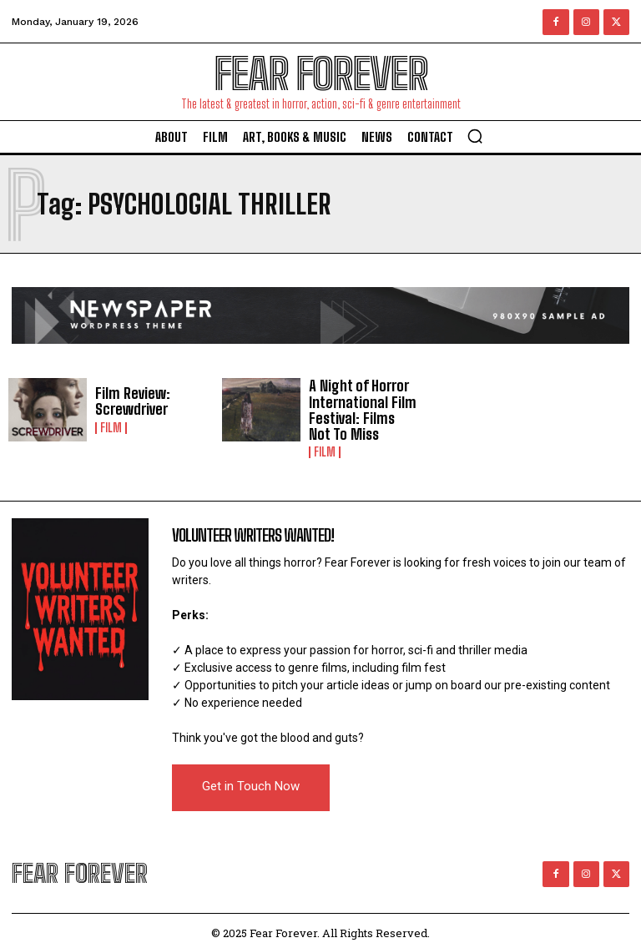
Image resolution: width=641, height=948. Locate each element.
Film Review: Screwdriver (129, 401)
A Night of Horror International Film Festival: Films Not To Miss (360, 407)
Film (111, 426)
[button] (475, 136)
